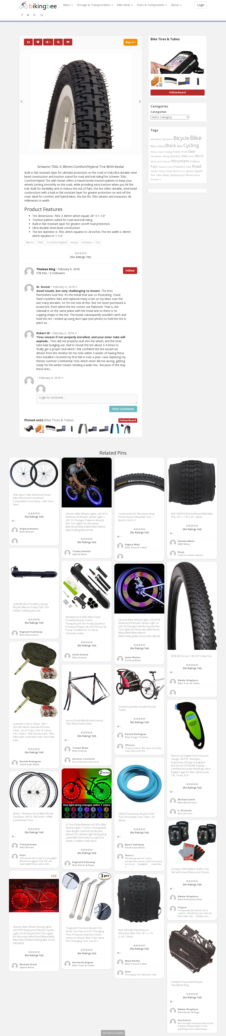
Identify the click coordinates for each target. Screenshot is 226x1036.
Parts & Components (152, 5)
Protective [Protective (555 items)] (179, 166)
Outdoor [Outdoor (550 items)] (195, 161)
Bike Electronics (29, 634)
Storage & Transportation (95, 5)
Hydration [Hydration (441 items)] (175, 156)
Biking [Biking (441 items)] (161, 146)
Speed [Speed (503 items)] (190, 171)
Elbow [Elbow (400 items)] (154, 151)
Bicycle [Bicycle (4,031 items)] (181, 138)
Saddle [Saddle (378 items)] (154, 171)
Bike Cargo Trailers (136, 737)
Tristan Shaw (80, 747)
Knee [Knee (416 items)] (191, 156)
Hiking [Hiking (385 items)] (166, 156)
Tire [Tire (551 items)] (153, 175)
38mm (30, 242)
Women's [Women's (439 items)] (156, 179)
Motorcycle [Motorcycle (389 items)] (157, 161)
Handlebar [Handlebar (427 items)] (156, 156)
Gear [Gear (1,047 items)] (192, 151)
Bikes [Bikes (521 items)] (154, 146)
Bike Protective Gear (190, 899)
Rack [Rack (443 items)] (188, 166)
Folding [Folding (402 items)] (168, 151)
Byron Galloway (134, 844)
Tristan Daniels (81, 551)
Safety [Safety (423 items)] (162, 171)
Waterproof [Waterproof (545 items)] (177, 175)
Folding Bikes (133, 660)
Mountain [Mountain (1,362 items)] (180, 160)
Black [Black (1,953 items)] (170, 145)
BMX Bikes (184, 544)
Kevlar (74, 242)
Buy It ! (130, 42)
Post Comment (123, 409)
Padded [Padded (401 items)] (162, 166)
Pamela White (186, 541)
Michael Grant (186, 799)
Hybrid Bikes (79, 554)
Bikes (68, 5)
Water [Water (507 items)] (166, 175)
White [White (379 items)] (197, 175)
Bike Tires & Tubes (58, 420)
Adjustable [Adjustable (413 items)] (156, 139)
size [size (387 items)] (183, 171)
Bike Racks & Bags (83, 865)
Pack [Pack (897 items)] (154, 166)
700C (40, 242)
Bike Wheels (27, 531)
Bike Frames (79, 657)
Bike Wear (125, 5)
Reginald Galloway (31, 631)
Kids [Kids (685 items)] (184, 156)
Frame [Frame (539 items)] (176, 152)
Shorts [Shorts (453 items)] (176, 171)
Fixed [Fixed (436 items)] (161, 151)
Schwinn (86, 242)
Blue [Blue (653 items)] (180, 146)
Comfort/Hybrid (57, 242)
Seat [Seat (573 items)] (169, 171)
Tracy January (28, 844)
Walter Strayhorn (188, 680)
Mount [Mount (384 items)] (166, 161)
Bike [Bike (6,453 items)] (196, 138)
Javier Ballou (132, 657)
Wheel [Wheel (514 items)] (189, 175)
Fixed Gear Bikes (29, 764)
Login (200, 5)
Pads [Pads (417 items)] (169, 166)
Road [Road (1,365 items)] (196, 166)
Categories (159, 112)
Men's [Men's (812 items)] (199, 156)
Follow (130, 270)
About (176, 5)
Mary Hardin (132, 960)
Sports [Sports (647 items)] (198, 171)
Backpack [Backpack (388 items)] (167, 139)
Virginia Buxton (29, 528)
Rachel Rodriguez (30, 761)
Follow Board (128, 420)
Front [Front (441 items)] (184, 151)
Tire (97, 242)
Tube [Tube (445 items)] (159, 175)
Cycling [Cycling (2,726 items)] (191, 145)
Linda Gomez (80, 654)
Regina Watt (132, 544)
